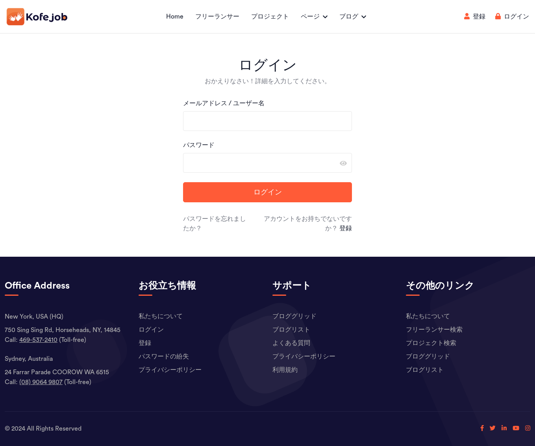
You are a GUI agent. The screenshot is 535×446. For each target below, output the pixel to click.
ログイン (512, 16)
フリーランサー (217, 16)
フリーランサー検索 (434, 330)
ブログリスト (291, 330)
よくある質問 (291, 343)
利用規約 (285, 370)
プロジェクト (270, 16)
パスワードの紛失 (164, 356)
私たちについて (161, 316)
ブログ (348, 16)
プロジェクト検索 (431, 343)
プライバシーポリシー (170, 370)
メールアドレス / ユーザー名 (224, 103)
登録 (474, 16)
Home (174, 16)
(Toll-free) (52, 340)
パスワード (199, 145)
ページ (310, 16)
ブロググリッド (294, 316)
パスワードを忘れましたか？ (214, 223)
